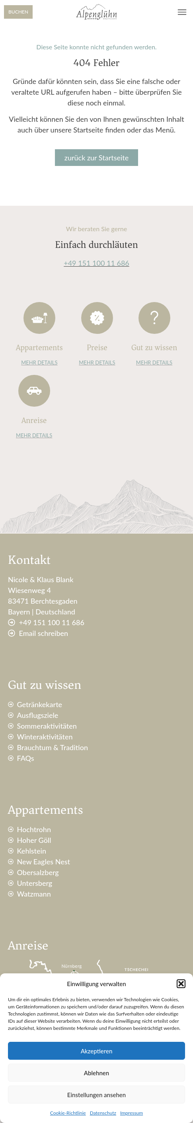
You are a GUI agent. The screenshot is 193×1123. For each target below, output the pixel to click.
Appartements (39, 348)
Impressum (131, 1113)
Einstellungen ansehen (96, 1094)
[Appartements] (39, 318)
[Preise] (97, 318)
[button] (181, 984)
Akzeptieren (97, 1051)
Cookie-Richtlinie (68, 1113)
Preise (97, 348)
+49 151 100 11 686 (96, 263)
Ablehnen (96, 1072)
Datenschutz (103, 1113)
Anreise (34, 420)
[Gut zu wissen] (154, 318)
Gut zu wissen (154, 348)
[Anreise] (34, 391)
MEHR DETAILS (39, 362)
